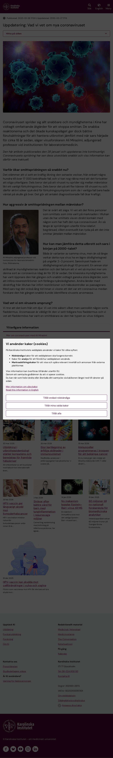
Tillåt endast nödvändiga (56, 397)
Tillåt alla (56, 413)
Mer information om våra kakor (22, 386)
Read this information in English (22, 389)
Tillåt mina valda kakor (57, 405)
